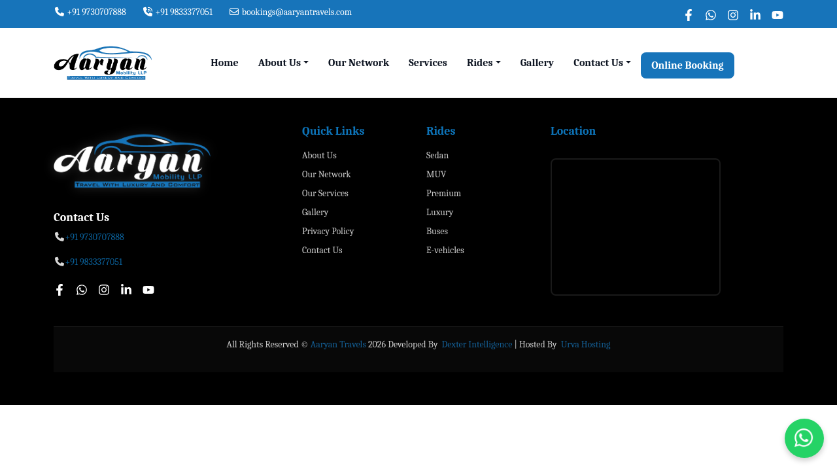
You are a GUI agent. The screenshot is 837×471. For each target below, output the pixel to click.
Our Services (325, 193)
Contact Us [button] (598, 63)
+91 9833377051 (177, 12)
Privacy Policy (328, 231)
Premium (443, 193)
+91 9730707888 (90, 12)
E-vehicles (445, 250)
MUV (436, 174)
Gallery (538, 63)
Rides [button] (480, 63)
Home (224, 63)
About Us (319, 155)
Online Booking (687, 65)
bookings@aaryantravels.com (290, 12)
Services (428, 63)
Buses (437, 231)
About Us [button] (279, 63)
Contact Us (322, 250)
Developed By (413, 344)
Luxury (439, 212)
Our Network (358, 63)
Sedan (437, 155)
